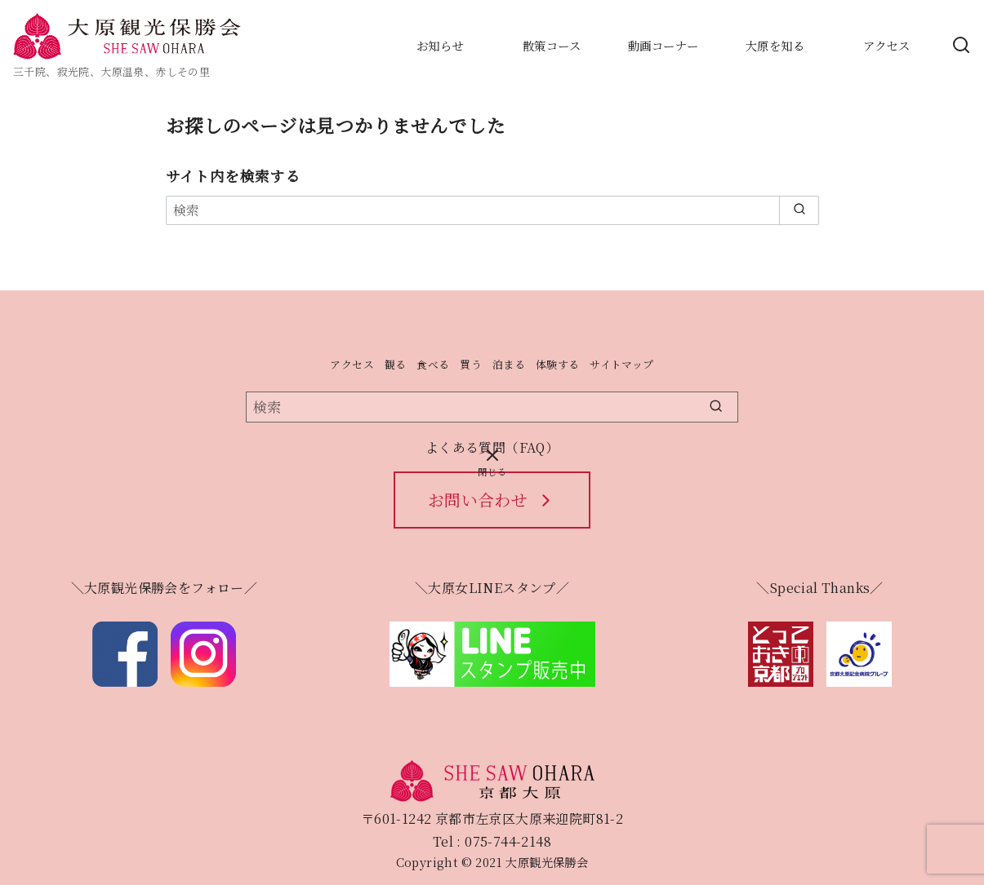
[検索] (492, 210)
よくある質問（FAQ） (492, 447)
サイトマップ (621, 364)
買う (471, 364)
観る (396, 364)
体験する (558, 364)
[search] (799, 210)
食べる (432, 364)
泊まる (508, 364)
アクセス (352, 364)
